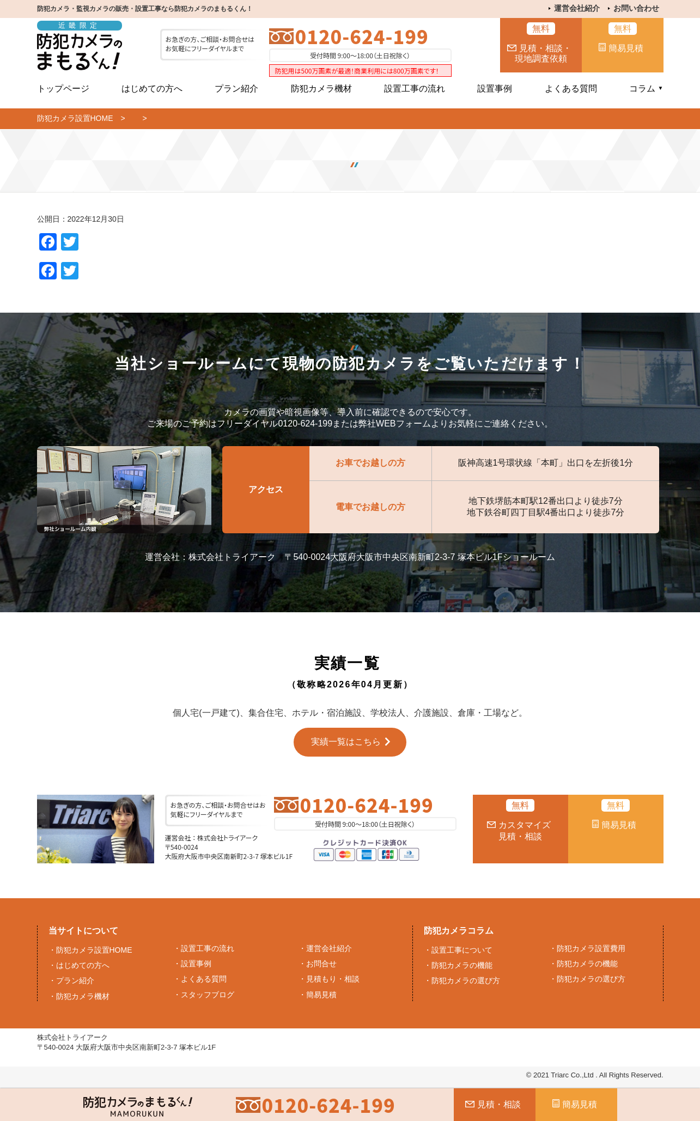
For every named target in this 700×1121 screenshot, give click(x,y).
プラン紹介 (236, 88)
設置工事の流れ (414, 88)
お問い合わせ (636, 8)
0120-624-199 (362, 36)
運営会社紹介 (577, 8)
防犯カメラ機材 (321, 88)
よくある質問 (571, 88)
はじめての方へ (151, 88)
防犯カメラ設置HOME (75, 118)
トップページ (63, 88)
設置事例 (494, 88)
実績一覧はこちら (346, 741)
